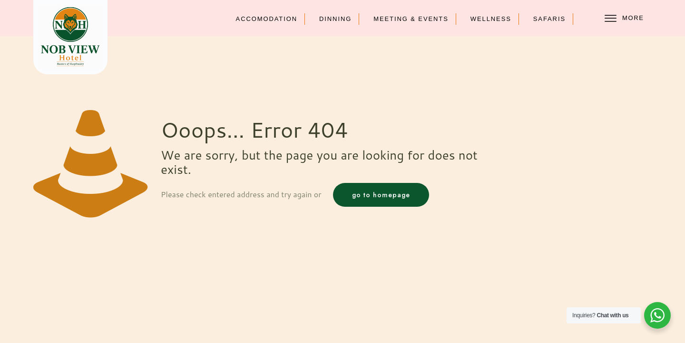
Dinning (335, 18)
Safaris (549, 18)
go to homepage (381, 195)
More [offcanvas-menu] (624, 18)
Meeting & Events (411, 18)
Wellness (490, 18)
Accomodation (266, 18)
